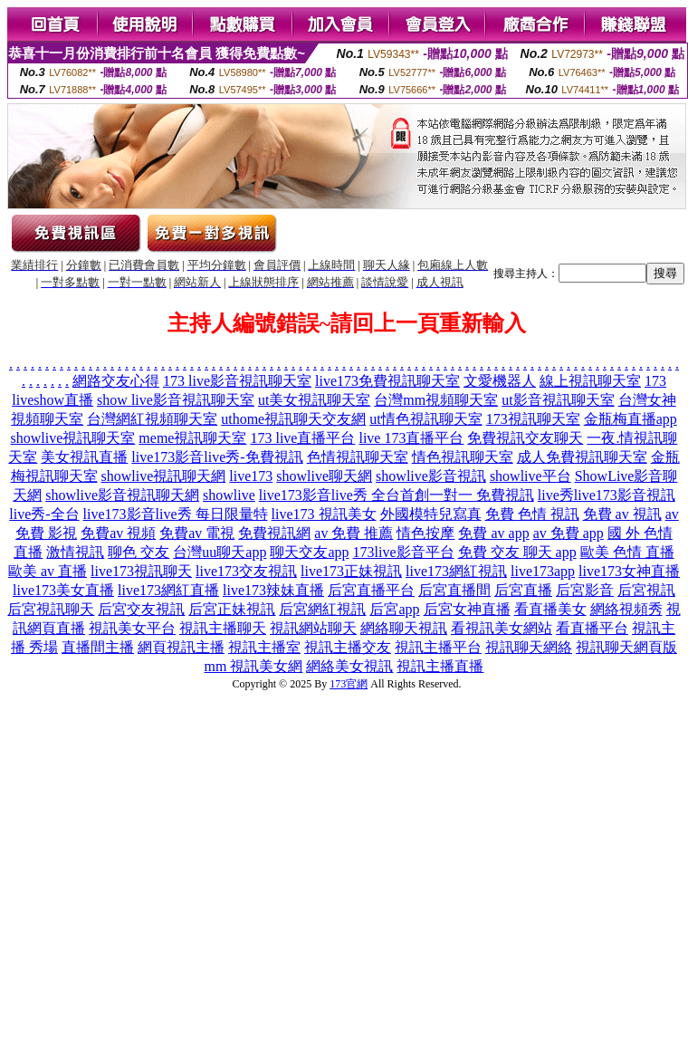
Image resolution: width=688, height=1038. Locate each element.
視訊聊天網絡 (528, 647)
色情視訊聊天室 (357, 457)
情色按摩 (425, 533)
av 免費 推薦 (353, 533)
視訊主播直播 (440, 666)
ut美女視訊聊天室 (314, 400)
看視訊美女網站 (501, 628)
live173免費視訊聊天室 (387, 381)
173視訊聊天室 (533, 419)
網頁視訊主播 (181, 647)
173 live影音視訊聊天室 (237, 381)
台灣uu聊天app (219, 552)
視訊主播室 (264, 647)
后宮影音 (585, 590)
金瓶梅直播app (630, 419)
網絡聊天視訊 (403, 628)
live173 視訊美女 (324, 514)
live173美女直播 (63, 590)
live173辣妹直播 (273, 590)
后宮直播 (523, 590)
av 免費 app (568, 533)
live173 (250, 476)
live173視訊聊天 (141, 571)
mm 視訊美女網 (254, 666)
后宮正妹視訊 (231, 609)
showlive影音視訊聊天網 (122, 495)
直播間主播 (98, 647)
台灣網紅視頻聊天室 (152, 419)
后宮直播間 (454, 590)
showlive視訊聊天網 (163, 476)
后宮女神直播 (467, 609)
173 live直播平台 (302, 438)
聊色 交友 (138, 552)
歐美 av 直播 (47, 571)
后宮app (394, 609)
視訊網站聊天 (313, 628)
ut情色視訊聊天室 (425, 419)
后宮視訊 (646, 590)
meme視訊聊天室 (192, 438)
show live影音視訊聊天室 (175, 400)
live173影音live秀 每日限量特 (175, 514)
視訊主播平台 (438, 647)
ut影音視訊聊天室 (558, 400)
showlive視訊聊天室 (73, 438)
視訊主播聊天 (222, 628)
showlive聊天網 (324, 476)
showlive (229, 495)
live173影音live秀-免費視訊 (216, 457)
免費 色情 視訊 (532, 514)
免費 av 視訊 (622, 514)
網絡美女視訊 (349, 666)
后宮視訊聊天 (50, 609)
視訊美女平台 (132, 628)
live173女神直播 (629, 571)
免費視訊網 (274, 533)
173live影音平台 (403, 552)
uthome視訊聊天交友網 (293, 419)
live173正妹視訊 (351, 571)
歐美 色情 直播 (627, 552)
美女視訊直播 (84, 457)
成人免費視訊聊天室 (582, 457)
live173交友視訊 (246, 571)
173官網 (349, 684)
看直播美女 (550, 609)
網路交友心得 (115, 381)
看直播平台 (592, 628)
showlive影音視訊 (431, 476)
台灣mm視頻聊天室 (436, 400)
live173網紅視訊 (456, 571)
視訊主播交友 (347, 647)
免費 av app (493, 533)
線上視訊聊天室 (590, 381)
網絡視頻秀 (626, 609)
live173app (543, 571)
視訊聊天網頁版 (626, 647)
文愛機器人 (499, 381)
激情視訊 (75, 552)
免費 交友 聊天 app (517, 552)
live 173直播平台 (410, 438)
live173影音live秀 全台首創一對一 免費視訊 (396, 495)
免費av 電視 (196, 533)
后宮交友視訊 (141, 609)
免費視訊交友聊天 (525, 438)
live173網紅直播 (168, 590)
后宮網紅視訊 (322, 609)
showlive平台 (530, 476)
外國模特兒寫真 (431, 514)
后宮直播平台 (371, 590)
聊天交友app (309, 552)
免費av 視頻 (118, 533)
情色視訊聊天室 (462, 457)
